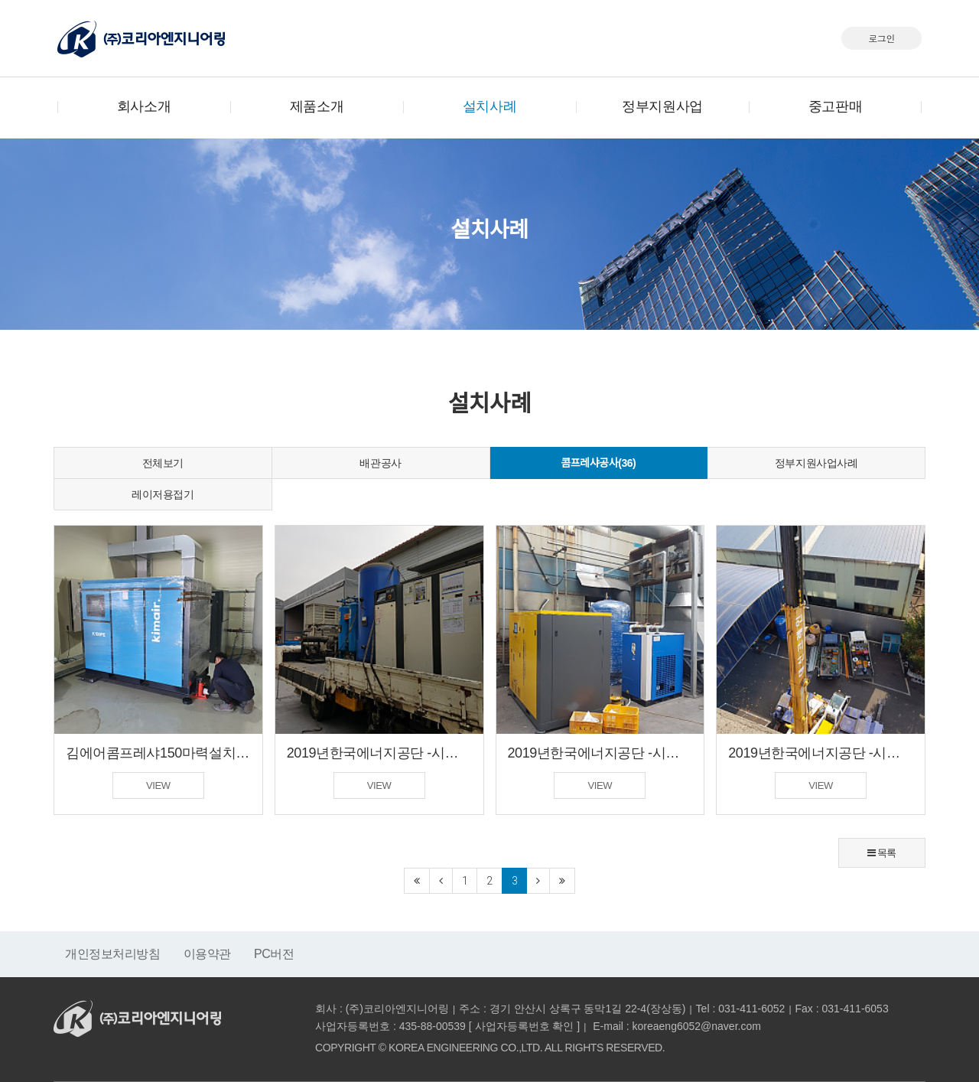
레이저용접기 (163, 494)
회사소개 (144, 106)
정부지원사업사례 (816, 463)
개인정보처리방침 (113, 953)
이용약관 (207, 953)
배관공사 (380, 463)
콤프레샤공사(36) (598, 463)
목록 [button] (881, 853)
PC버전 (274, 953)
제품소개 (316, 106)
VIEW (158, 785)
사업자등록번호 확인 (524, 1026)
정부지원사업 (662, 106)
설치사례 (489, 106)
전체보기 (163, 463)
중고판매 (835, 106)
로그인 (881, 37)
